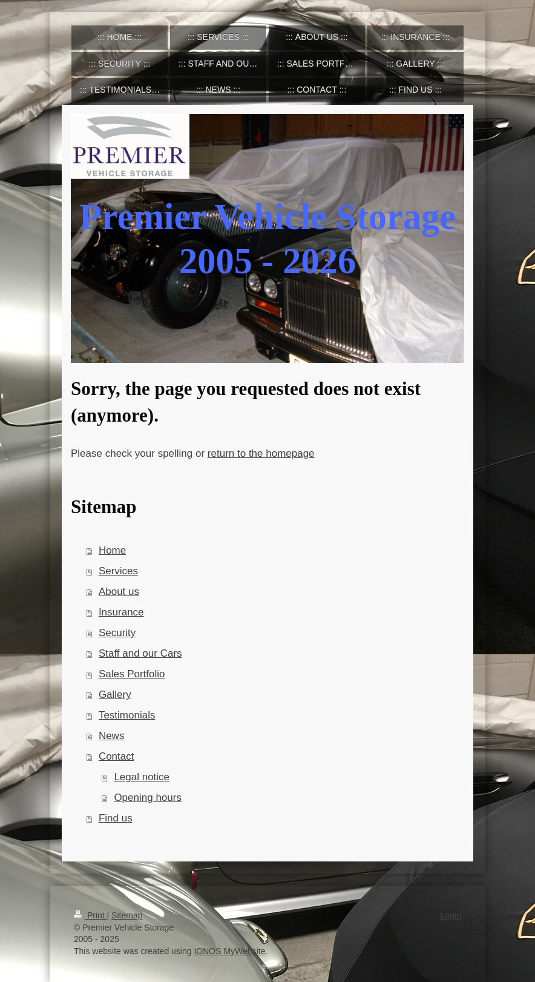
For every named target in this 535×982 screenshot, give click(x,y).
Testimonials (127, 715)
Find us (116, 818)
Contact (116, 756)
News (112, 735)
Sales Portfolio (132, 674)
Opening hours (148, 797)
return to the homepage (261, 453)
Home (112, 550)
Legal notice (141, 777)
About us (119, 591)
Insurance (121, 612)
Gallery (115, 694)
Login (451, 915)
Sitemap (126, 915)
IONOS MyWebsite (229, 951)
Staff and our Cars (140, 653)
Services (118, 571)
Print (90, 915)
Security (117, 633)
